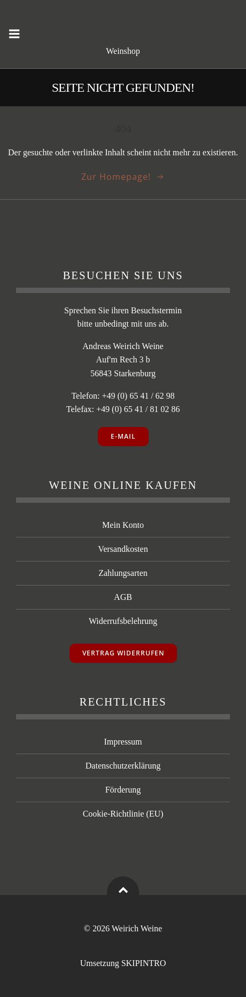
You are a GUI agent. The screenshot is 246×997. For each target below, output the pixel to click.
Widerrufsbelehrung (123, 621)
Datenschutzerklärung (123, 765)
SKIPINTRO (143, 963)
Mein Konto (123, 524)
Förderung (123, 789)
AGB (123, 597)
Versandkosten (123, 548)
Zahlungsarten (123, 572)
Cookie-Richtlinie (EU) (123, 813)
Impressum (123, 741)
